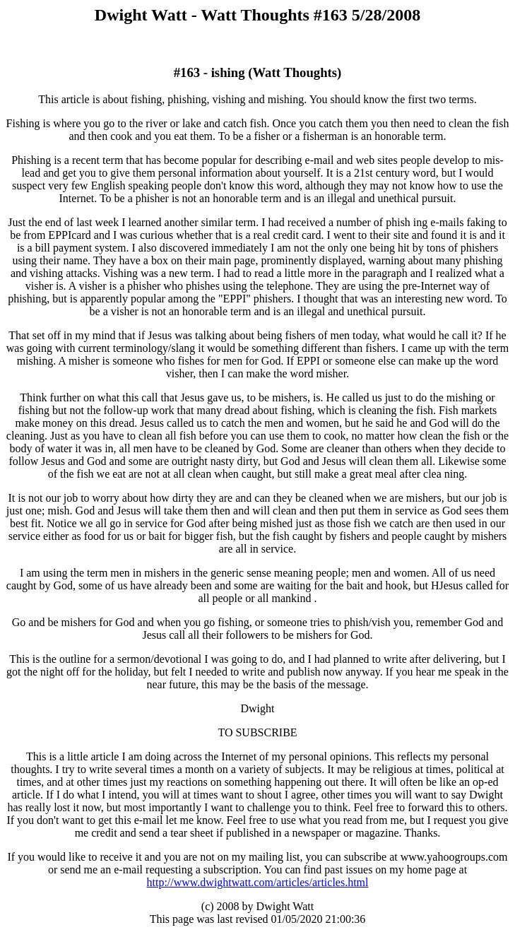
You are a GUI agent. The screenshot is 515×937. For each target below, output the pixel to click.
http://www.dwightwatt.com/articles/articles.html (257, 882)
